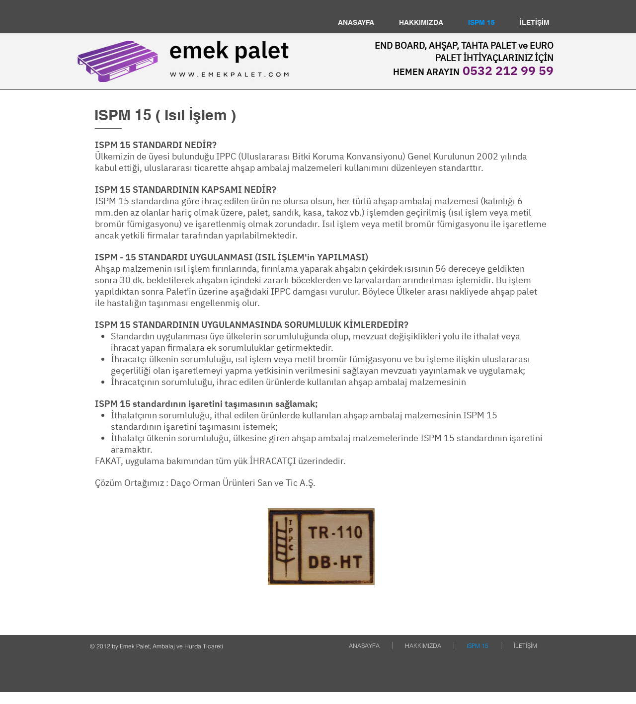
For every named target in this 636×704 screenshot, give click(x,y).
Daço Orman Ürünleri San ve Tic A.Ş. (243, 482)
